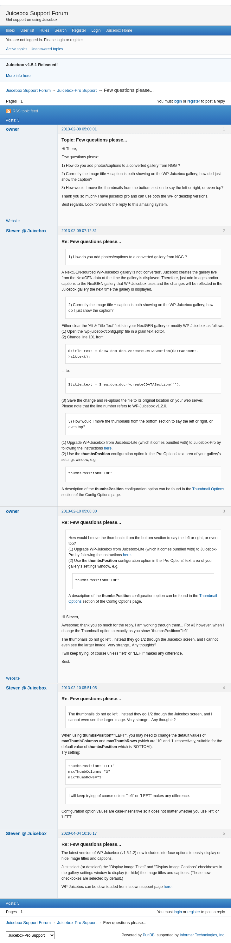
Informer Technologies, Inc (202, 935)
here (108, 448)
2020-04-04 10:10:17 (79, 833)
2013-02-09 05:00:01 (79, 129)
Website (13, 221)
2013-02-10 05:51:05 (79, 688)
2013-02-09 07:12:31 (79, 231)
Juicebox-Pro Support (77, 90)
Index (10, 30)
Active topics (16, 49)
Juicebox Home (119, 30)
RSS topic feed (25, 111)
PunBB (148, 935)
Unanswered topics (46, 49)
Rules (44, 30)
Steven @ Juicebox (26, 230)
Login (95, 30)
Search (61, 30)
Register (79, 30)
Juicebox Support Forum (37, 13)
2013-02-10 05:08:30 (79, 511)
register (193, 101)
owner (12, 129)
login (178, 101)
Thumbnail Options (208, 489)
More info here (18, 75)
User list (27, 30)
